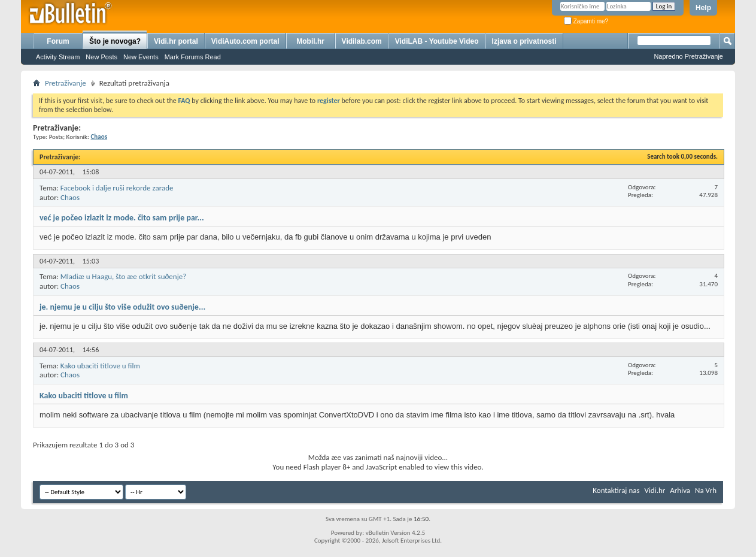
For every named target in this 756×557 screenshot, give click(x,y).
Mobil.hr (310, 41)
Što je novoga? (115, 41)
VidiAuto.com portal (245, 41)
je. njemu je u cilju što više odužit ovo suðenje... (122, 307)
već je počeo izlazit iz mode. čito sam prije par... (122, 218)
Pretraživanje (65, 82)
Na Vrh (705, 490)
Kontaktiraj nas (616, 490)
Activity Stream (58, 56)
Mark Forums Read (193, 56)
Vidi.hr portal (176, 41)
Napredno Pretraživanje (688, 56)
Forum (58, 41)
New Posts (101, 56)
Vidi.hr (655, 490)
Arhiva (680, 490)
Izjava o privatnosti (524, 41)
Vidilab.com (362, 41)
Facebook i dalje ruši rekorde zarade (117, 187)
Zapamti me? (586, 21)
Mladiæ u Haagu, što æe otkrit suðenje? (123, 276)
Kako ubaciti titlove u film (100, 365)
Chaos (70, 197)
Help (703, 8)
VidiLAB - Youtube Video (437, 41)
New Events (141, 56)
